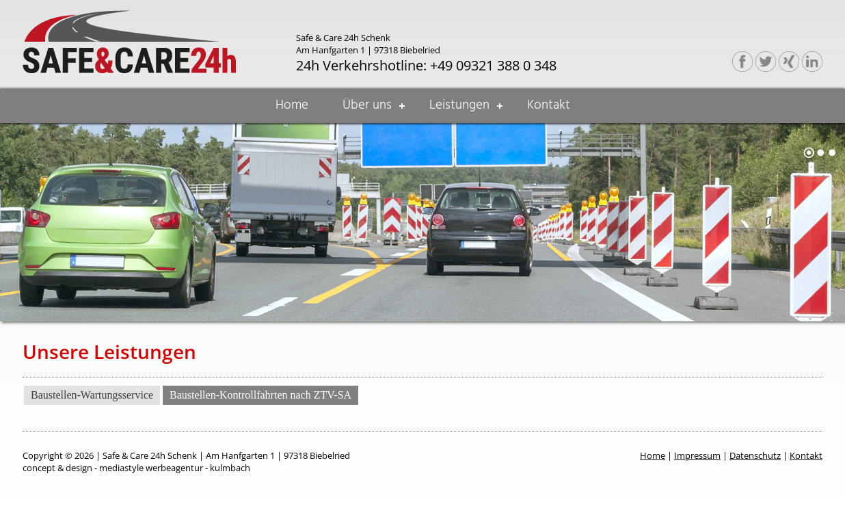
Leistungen (459, 105)
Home (292, 105)
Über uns (367, 105)
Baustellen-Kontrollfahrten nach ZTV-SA (260, 395)
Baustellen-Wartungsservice (92, 395)
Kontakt (548, 105)
